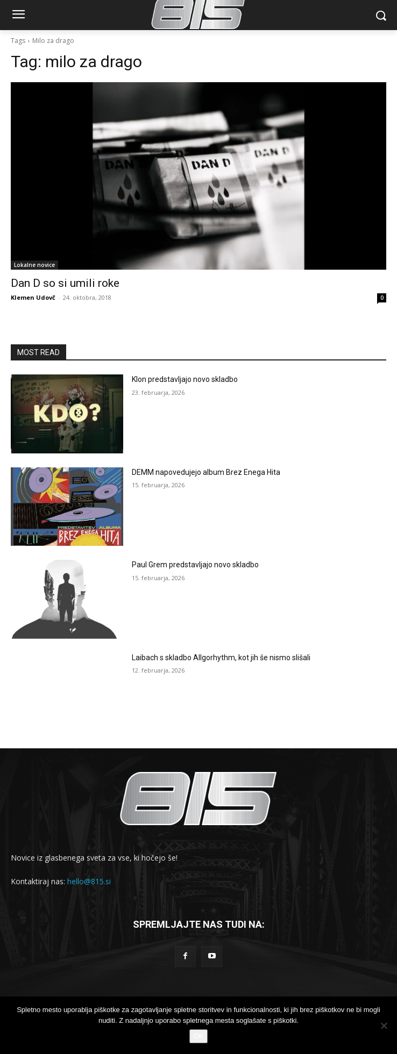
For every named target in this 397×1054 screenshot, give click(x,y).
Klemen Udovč (33, 297)
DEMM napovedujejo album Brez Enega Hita (206, 472)
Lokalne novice (34, 265)
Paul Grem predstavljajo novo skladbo (195, 564)
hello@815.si (89, 881)
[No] (383, 1025)
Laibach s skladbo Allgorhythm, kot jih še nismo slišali (221, 657)
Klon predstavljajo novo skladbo (185, 379)
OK (199, 1036)
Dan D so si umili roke (65, 283)
